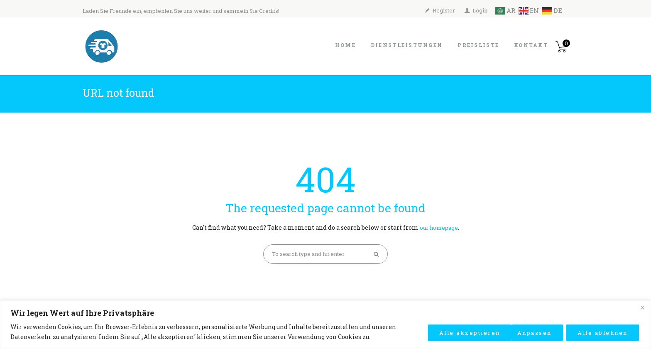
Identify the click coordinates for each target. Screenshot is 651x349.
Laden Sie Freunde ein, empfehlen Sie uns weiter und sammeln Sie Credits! (181, 11)
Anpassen (434, 332)
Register (444, 10)
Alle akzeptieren (595, 332)
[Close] (642, 307)
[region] (325, 324)
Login (479, 10)
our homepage (439, 227)
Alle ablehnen (508, 332)
